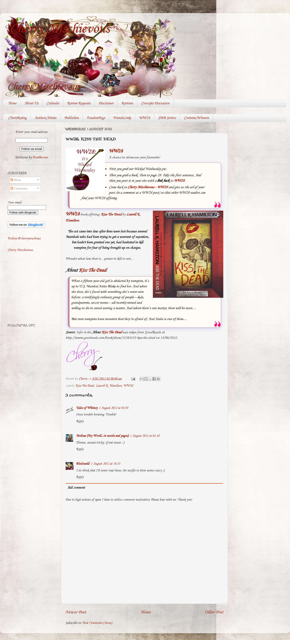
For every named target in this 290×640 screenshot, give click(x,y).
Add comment (76, 488)
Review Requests (78, 103)
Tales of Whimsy (86, 408)
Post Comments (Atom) (97, 623)
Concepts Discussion (155, 103)
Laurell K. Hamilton (109, 386)
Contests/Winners (196, 118)
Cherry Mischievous (60, 29)
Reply (80, 421)
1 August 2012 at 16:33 (105, 464)
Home (12, 103)
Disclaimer (106, 103)
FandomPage (96, 118)
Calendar (52, 103)
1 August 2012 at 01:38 (144, 436)
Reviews (127, 103)
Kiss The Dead (111, 214)
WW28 (144, 118)
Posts (15, 180)
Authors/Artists (45, 118)
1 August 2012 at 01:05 (113, 408)
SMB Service (167, 118)
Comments (18, 189)
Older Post (214, 612)
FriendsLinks (122, 118)
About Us (31, 103)
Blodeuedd (82, 464)
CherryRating (17, 118)
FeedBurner (40, 157)
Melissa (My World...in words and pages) (102, 436)
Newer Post (75, 612)
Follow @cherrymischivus (24, 238)
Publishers (71, 118)
